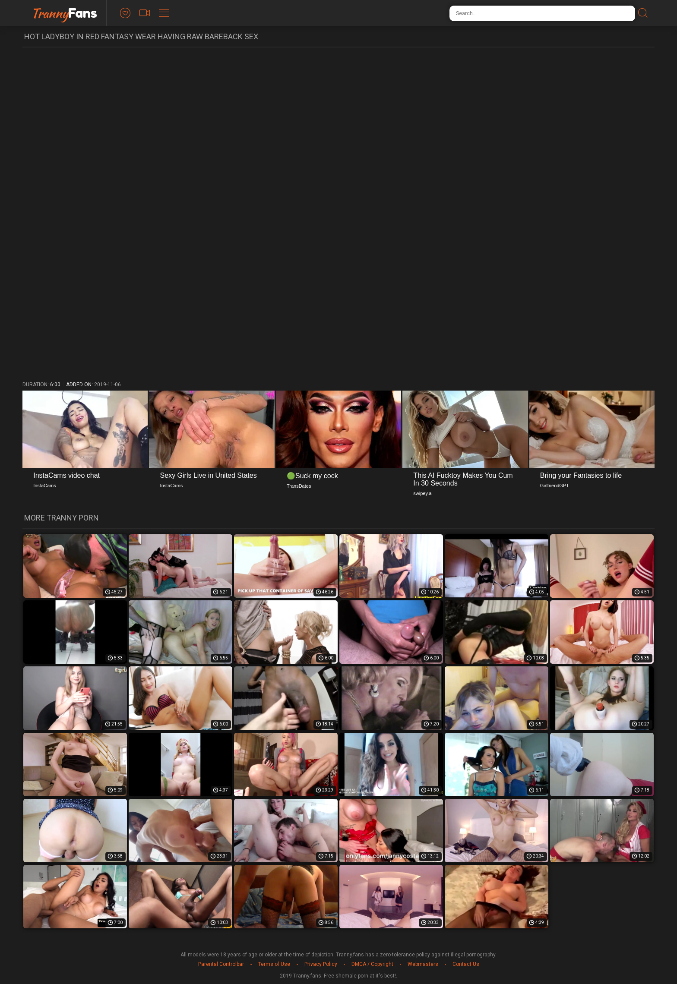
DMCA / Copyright (372, 964)
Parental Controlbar (221, 964)
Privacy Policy (320, 964)
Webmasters (423, 964)
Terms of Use (274, 964)
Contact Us (465, 964)
